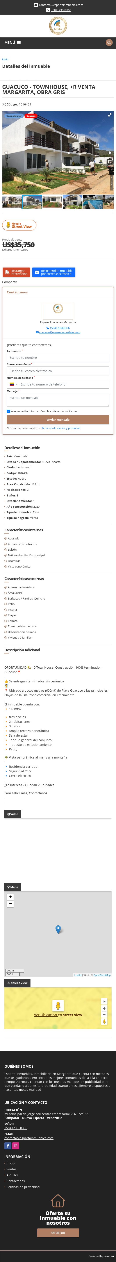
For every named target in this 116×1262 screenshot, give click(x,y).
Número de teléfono (21, 378)
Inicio (5, 59)
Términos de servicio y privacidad (61, 428)
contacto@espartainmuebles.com (61, 5)
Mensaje (13, 391)
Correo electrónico (19, 364)
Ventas (11, 1169)
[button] (109, 114)
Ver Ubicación (46, 1014)
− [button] (10, 904)
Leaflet (78, 975)
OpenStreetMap (102, 975)
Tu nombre (15, 351)
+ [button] (10, 897)
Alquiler (12, 1175)
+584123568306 (61, 10)
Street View (20, 225)
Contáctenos (16, 1181)
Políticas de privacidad (23, 1187)
